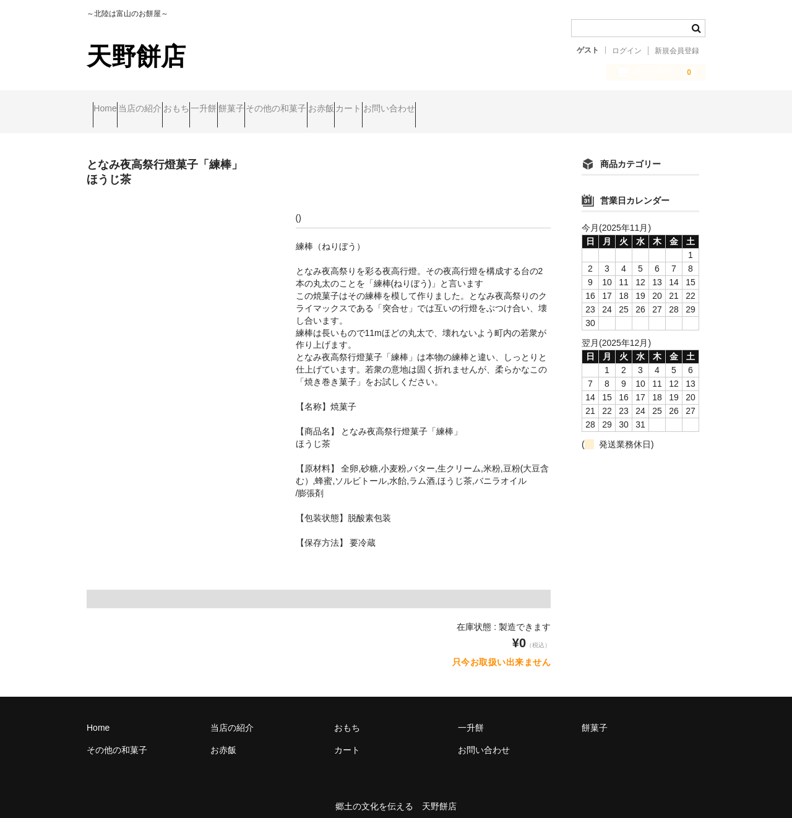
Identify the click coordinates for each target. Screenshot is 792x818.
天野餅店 (136, 56)
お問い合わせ (585, 109)
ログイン (627, 50)
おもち (230, 109)
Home (111, 109)
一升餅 (281, 109)
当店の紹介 (169, 109)
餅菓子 (332, 109)
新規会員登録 (677, 50)
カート (521, 109)
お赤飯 (470, 109)
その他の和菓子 (401, 109)
